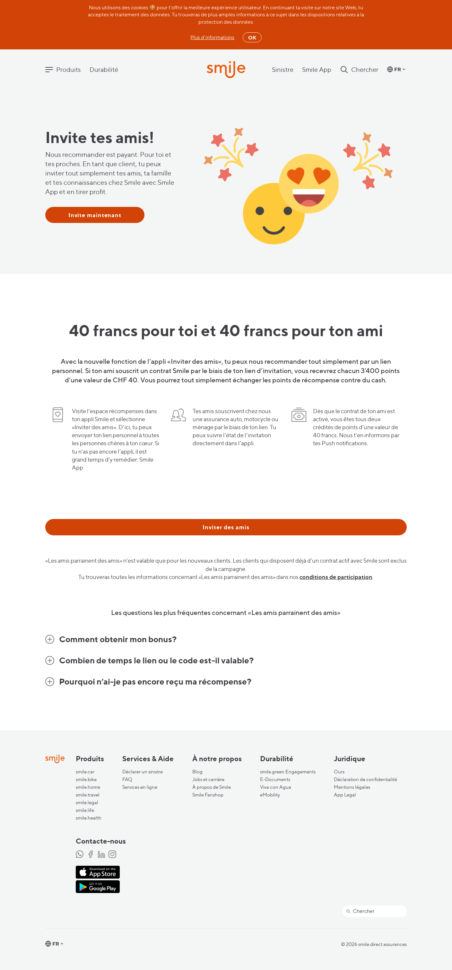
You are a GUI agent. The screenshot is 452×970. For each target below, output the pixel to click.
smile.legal (87, 802)
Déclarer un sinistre (142, 772)
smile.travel (88, 795)
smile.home (88, 787)
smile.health (88, 818)
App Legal (345, 795)
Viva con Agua (275, 787)
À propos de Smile (211, 787)
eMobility (270, 795)
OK (252, 37)
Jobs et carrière (208, 779)
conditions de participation (336, 576)
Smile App (316, 69)
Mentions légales (352, 787)
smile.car (85, 772)
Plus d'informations (212, 37)
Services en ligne (139, 787)
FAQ (127, 779)
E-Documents (275, 779)
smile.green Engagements (288, 772)
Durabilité (104, 69)
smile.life (85, 810)
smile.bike (86, 779)
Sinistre (282, 69)
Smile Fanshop (207, 795)
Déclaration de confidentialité (365, 779)
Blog (197, 772)
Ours (339, 772)
